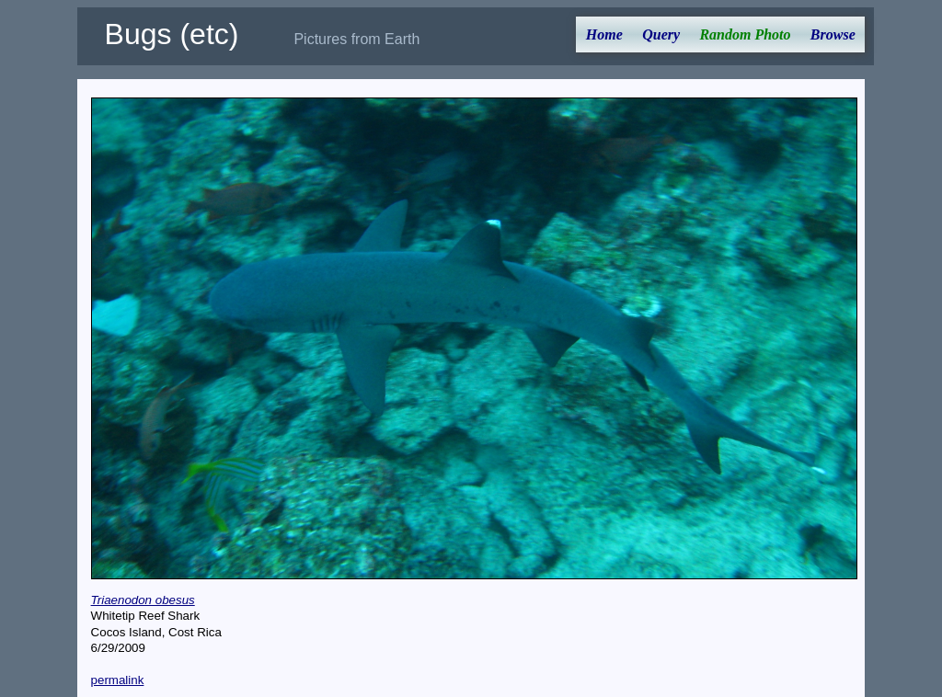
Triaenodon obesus (143, 600)
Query (661, 34)
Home (604, 34)
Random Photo (744, 34)
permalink (117, 680)
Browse (833, 34)
